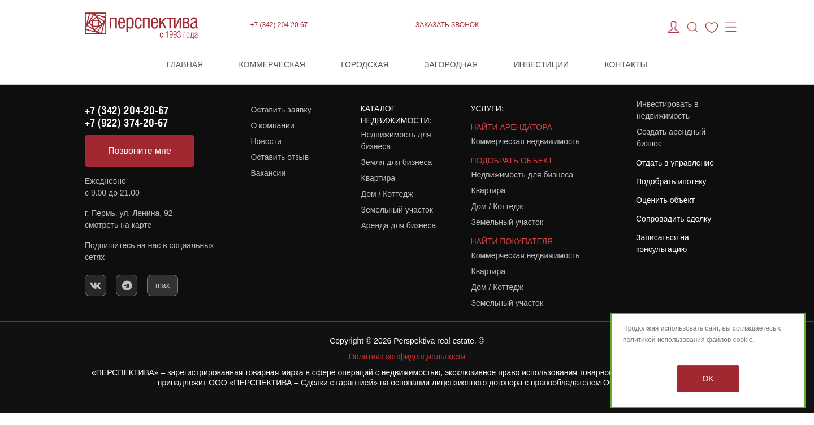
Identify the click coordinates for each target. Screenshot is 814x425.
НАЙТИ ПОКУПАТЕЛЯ (512, 241)
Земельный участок (397, 209)
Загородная (451, 64)
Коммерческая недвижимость (525, 141)
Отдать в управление (675, 162)
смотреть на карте (118, 224)
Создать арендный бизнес (671, 137)
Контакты (625, 64)
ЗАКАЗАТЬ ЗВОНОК (447, 25)
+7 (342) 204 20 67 (279, 25)
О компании (273, 125)
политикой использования (664, 340)
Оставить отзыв (280, 157)
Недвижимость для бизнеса (396, 140)
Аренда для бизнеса (398, 225)
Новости (266, 141)
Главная (185, 64)
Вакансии (268, 172)
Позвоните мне (139, 150)
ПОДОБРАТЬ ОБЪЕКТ (512, 160)
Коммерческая (272, 64)
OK (707, 378)
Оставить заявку (281, 109)
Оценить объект (665, 200)
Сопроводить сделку (673, 218)
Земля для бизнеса (396, 162)
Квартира (378, 178)
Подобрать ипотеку (671, 181)
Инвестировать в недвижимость (667, 109)
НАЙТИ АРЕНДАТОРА (511, 127)
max (162, 285)
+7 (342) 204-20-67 (126, 110)
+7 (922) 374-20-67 (126, 122)
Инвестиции (541, 64)
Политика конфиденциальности (407, 356)
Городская (365, 64)
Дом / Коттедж (387, 193)
